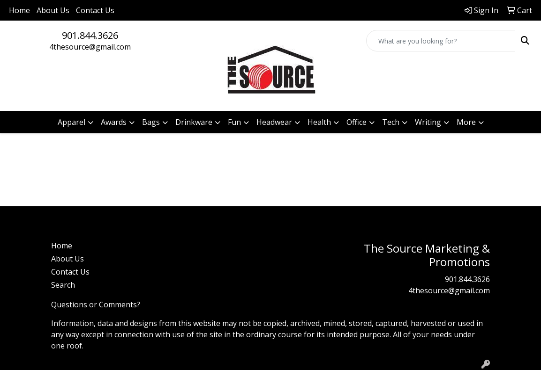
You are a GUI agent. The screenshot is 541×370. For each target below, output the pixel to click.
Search (63, 285)
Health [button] (319, 122)
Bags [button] (151, 122)
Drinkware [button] (193, 122)
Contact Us (95, 10)
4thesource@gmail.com (90, 47)
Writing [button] (428, 122)
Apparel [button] (71, 122)
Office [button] (356, 122)
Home (19, 10)
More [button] (466, 122)
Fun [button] (234, 122)
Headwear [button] (274, 122)
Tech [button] (390, 122)
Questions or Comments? (95, 304)
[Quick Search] (441, 40)
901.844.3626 (90, 35)
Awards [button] (114, 122)
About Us (53, 10)
